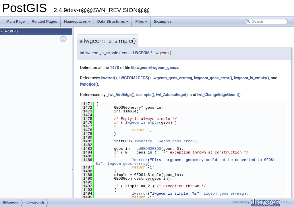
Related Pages (44, 21)
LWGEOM (141, 53)
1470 (114, 67)
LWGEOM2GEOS (148, 148)
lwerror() (109, 78)
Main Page (15, 21)
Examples (163, 21)
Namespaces (77, 23)
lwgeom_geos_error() (213, 78)
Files (141, 23)
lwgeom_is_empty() (251, 78)
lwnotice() (89, 84)
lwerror (140, 159)
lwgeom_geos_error (175, 141)
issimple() (145, 94)
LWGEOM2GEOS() (135, 78)
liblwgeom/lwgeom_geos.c (155, 67)
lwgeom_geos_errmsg (172, 78)
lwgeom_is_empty (142, 122)
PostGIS (11, 31)
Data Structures (113, 23)
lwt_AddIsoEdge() (172, 94)
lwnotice (143, 141)
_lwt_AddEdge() (120, 94)
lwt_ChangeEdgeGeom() (219, 94)
